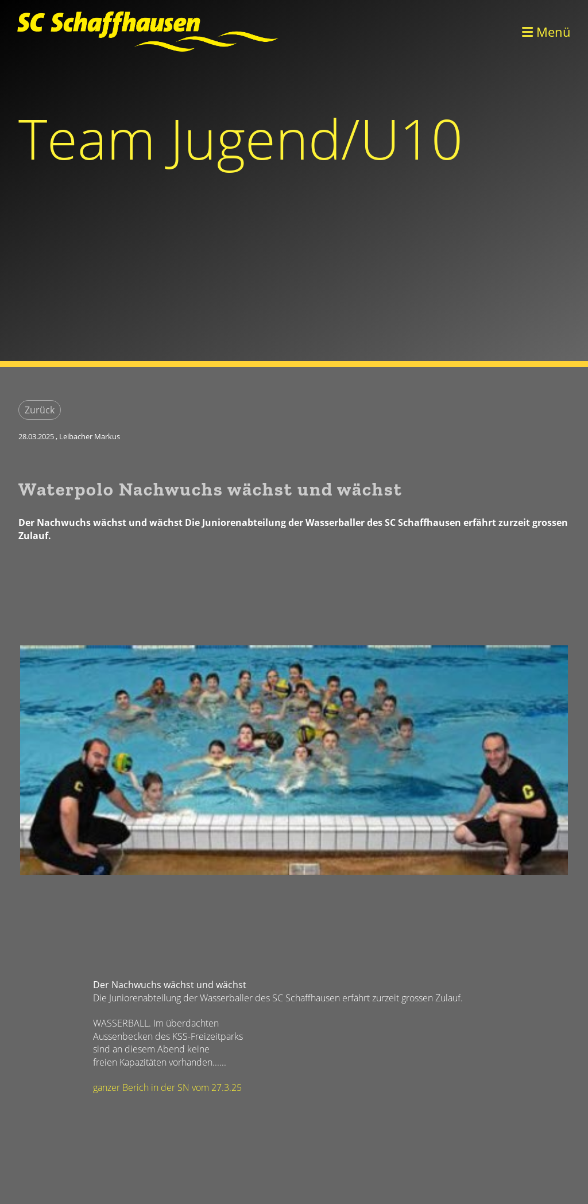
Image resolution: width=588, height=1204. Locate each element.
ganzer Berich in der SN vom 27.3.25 (167, 1087)
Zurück (40, 410)
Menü (546, 31)
